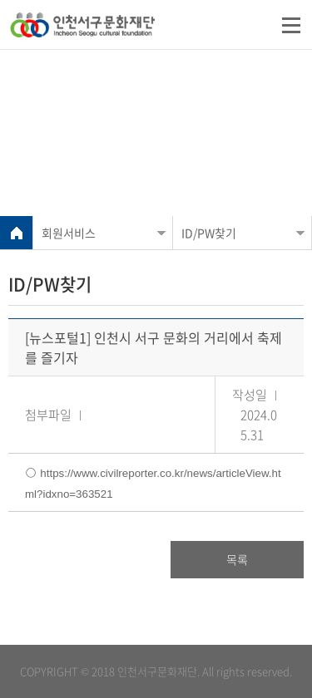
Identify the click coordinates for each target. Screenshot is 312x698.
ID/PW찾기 (208, 232)
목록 (237, 559)
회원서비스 (69, 232)
